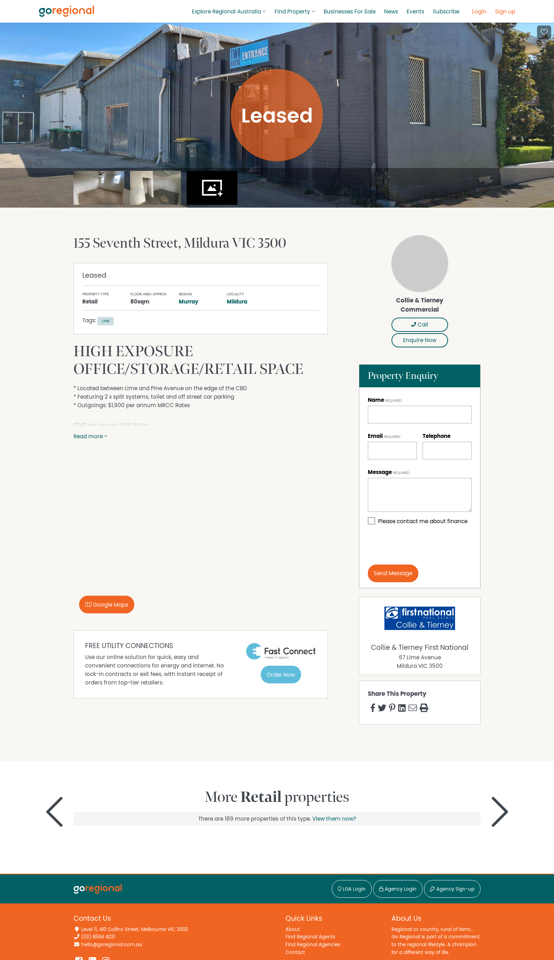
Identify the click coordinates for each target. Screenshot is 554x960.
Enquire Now (419, 340)
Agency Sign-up (452, 889)
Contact (295, 952)
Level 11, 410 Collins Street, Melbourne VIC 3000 (134, 929)
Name (376, 400)
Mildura (237, 302)
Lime (106, 321)
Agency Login (398, 889)
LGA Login (352, 889)
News (391, 12)
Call (419, 325)
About (292, 929)
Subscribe (446, 12)
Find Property (292, 12)
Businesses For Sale (350, 12)
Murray (188, 302)
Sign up (505, 12)
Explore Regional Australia (226, 12)
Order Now (281, 675)
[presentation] (421, 545)
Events (415, 12)
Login (479, 12)
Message (380, 472)
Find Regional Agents (310, 936)
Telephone (436, 436)
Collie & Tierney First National (419, 647)
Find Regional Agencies (312, 944)
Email (375, 436)
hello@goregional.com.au (111, 944)
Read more (90, 436)
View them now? (334, 819)
